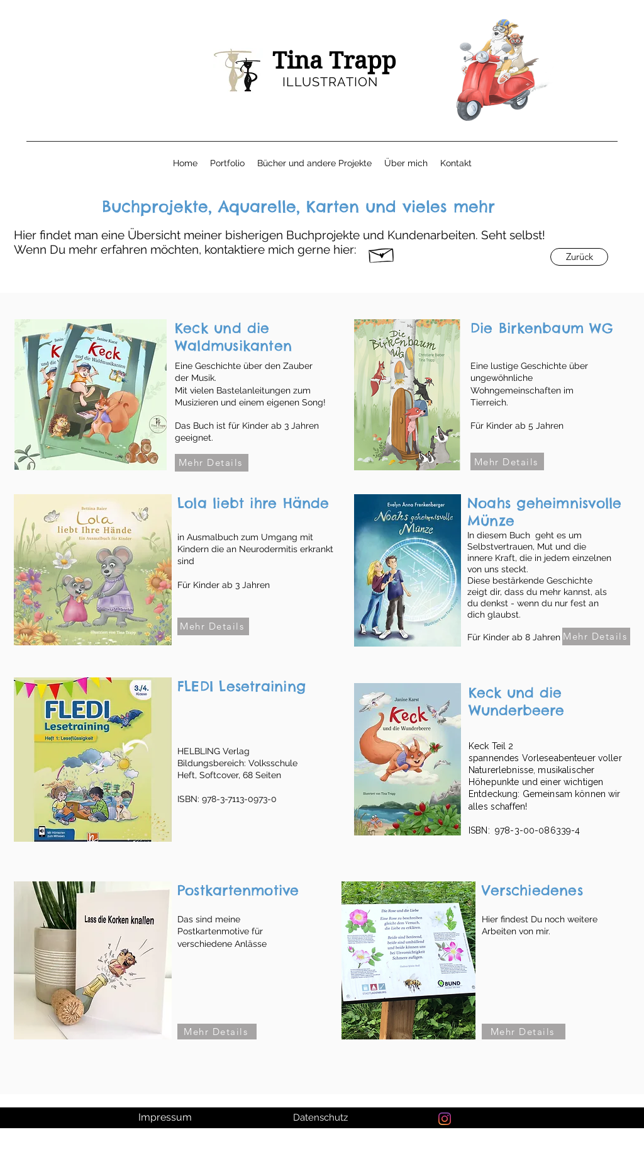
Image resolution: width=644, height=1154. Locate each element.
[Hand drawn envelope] (382, 253)
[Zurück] (579, 257)
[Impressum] (166, 1117)
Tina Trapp (334, 60)
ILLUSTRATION (330, 81)
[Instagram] (444, 1118)
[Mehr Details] (211, 463)
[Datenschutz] (322, 1117)
